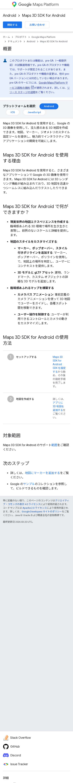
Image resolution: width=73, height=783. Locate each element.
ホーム (6, 37)
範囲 (54, 445)
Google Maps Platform (43, 37)
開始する (12, 24)
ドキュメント (15, 41)
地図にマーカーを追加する (42, 473)
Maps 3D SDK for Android (43, 15)
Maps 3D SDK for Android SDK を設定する (59, 364)
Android (9, 15)
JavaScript (34, 112)
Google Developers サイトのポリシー (42, 511)
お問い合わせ (37, 24)
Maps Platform (38, 4)
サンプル (29, 484)
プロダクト (21, 37)
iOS (12, 112)
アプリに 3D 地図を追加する (58, 406)
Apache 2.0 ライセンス (35, 508)
